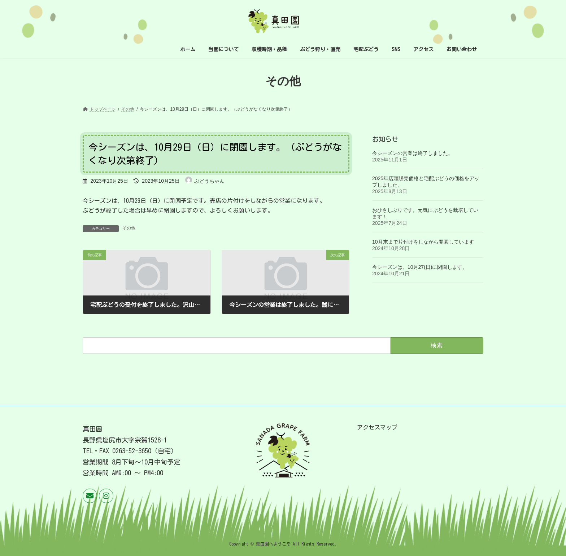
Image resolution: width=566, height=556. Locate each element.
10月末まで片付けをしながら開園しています (423, 242)
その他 (128, 228)
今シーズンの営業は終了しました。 (412, 153)
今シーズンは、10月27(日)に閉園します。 (419, 267)
